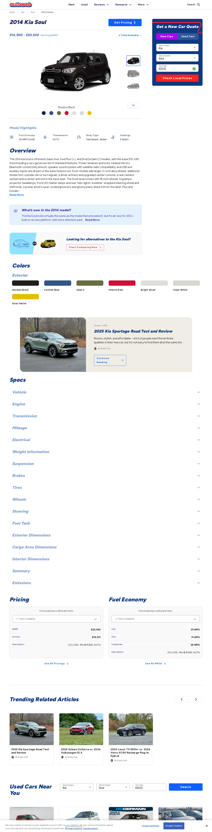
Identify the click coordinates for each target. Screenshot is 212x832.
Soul (33, 12)
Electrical (106, 439)
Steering (106, 511)
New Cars (166, 36)
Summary (106, 570)
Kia (22, 12)
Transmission (106, 416)
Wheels (106, 499)
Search (185, 787)
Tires (106, 487)
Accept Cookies (174, 825)
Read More (16, 195)
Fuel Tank (106, 523)
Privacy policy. (74, 828)
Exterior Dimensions (106, 535)
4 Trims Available (130, 35)
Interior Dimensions (106, 559)
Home (12, 12)
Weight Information (106, 451)
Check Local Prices (177, 78)
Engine (106, 404)
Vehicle (106, 392)
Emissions (106, 582)
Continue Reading (110, 360)
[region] (106, 826)
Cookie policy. (90, 828)
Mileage (106, 427)
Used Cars (188, 36)
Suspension (106, 463)
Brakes (106, 475)
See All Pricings (56, 663)
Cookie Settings (150, 825)
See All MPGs (155, 663)
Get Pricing (125, 22)
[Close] (206, 825)
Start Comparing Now (85, 247)
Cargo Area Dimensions (106, 547)
